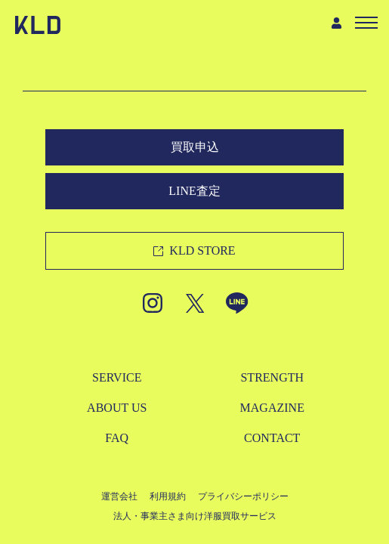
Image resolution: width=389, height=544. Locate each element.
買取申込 (195, 147)
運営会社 (119, 496)
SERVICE (116, 377)
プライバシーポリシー (243, 496)
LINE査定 (194, 190)
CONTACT (272, 437)
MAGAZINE (272, 407)
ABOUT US (117, 407)
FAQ (116, 437)
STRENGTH (272, 377)
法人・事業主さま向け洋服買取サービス (194, 516)
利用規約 (168, 496)
